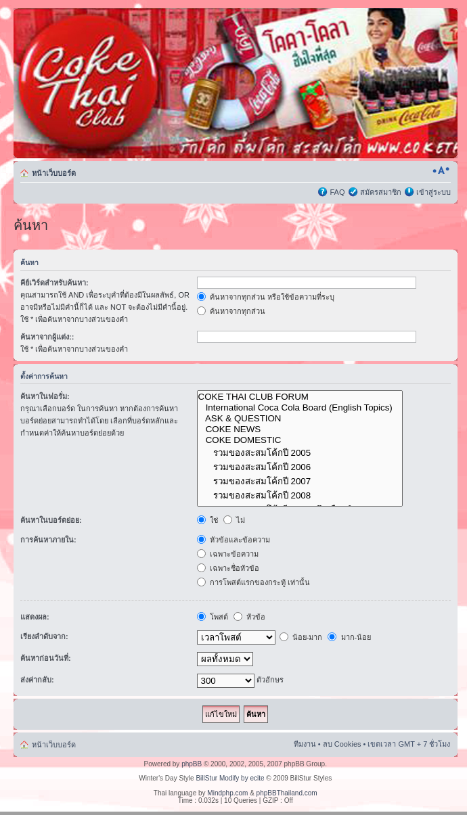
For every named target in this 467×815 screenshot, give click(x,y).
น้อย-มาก (301, 637)
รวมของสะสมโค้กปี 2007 (300, 481)
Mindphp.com (227, 793)
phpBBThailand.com (287, 793)
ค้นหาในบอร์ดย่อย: (51, 520)
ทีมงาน (305, 744)
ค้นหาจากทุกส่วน (231, 311)
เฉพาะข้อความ (228, 554)
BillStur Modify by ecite (230, 778)
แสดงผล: (34, 617)
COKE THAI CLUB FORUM (300, 397)
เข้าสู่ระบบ (433, 192)
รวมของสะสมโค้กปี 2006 (300, 467)
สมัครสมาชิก (380, 192)
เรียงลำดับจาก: (44, 636)
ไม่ (234, 520)
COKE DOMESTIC (300, 440)
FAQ (337, 192)
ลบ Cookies (342, 744)
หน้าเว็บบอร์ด (54, 173)
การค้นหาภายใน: (48, 540)
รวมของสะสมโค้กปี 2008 (300, 495)
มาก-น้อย (349, 637)
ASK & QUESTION (300, 418)
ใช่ (207, 520)
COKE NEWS (300, 429)
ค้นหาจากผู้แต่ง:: (47, 337)
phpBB (191, 764)
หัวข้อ (249, 617)
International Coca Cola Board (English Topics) (300, 407)
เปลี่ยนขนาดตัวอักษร (441, 170)
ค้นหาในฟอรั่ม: (45, 396)
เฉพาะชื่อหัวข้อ (228, 568)
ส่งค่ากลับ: (37, 680)
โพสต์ (212, 617)
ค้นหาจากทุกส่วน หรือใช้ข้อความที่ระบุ (265, 297)
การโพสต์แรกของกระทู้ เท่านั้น (253, 582)
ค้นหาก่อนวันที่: (45, 658)
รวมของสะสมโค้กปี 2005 (300, 453)
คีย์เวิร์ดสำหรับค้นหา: (54, 283)
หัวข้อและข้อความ (233, 540)
